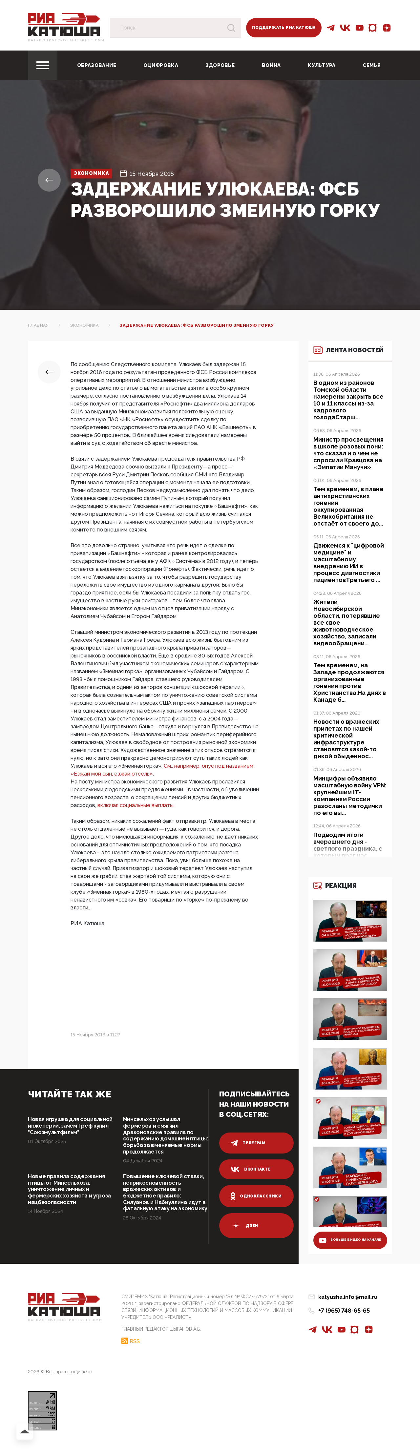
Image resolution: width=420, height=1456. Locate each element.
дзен (244, 1225)
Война (271, 65)
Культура (321, 65)
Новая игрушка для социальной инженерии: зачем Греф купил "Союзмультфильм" (63, 1130)
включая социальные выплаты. (136, 805)
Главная (38, 325)
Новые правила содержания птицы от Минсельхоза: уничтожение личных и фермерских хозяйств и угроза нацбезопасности (70, 1203)
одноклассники (256, 1196)
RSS (135, 1357)
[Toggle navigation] (42, 65)
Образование (96, 65)
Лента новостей (344, 354)
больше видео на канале (345, 1253)
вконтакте (251, 1169)
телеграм (248, 1143)
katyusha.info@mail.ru (347, 1314)
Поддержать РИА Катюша (284, 27)
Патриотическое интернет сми (66, 40)
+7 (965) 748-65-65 (344, 1327)
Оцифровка (160, 65)
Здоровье (220, 65)
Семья (372, 65)
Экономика (97, 173)
